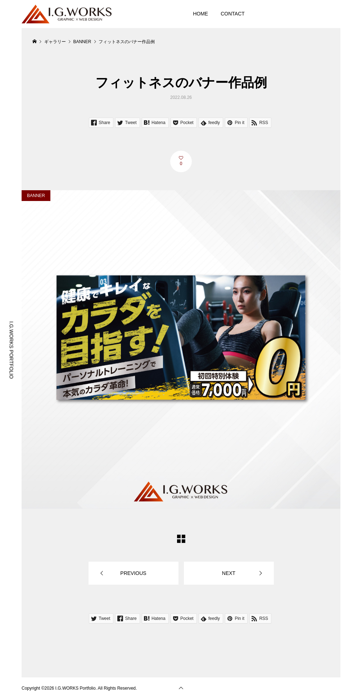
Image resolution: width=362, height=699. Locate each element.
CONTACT (233, 14)
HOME (200, 14)
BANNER (36, 195)
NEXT (228, 573)
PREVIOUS (133, 573)
